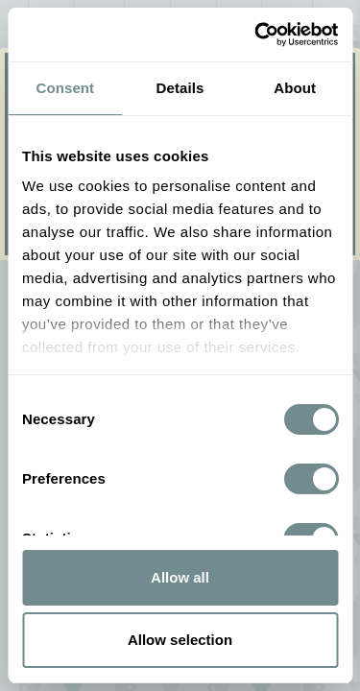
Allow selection (180, 639)
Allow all (180, 577)
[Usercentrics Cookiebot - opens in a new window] (256, 34)
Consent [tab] (65, 88)
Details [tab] (180, 88)
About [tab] (295, 88)
